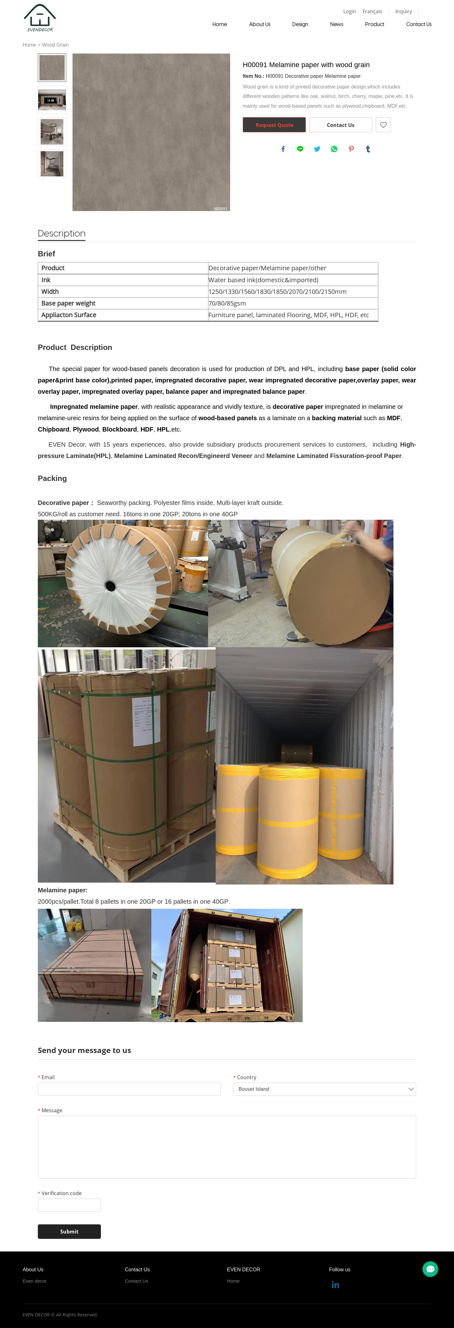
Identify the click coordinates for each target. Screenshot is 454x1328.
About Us (259, 24)
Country (244, 1077)
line (301, 149)
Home (219, 24)
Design (300, 24)
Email (46, 1077)
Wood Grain (55, 45)
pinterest (352, 149)
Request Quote (274, 125)
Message (50, 1110)
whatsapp (335, 149)
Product (374, 24)
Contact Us (418, 24)
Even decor (35, 1281)
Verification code (60, 1193)
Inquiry (403, 11)
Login (349, 11)
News (336, 24)
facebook (283, 149)
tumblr (369, 149)
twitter (318, 149)
